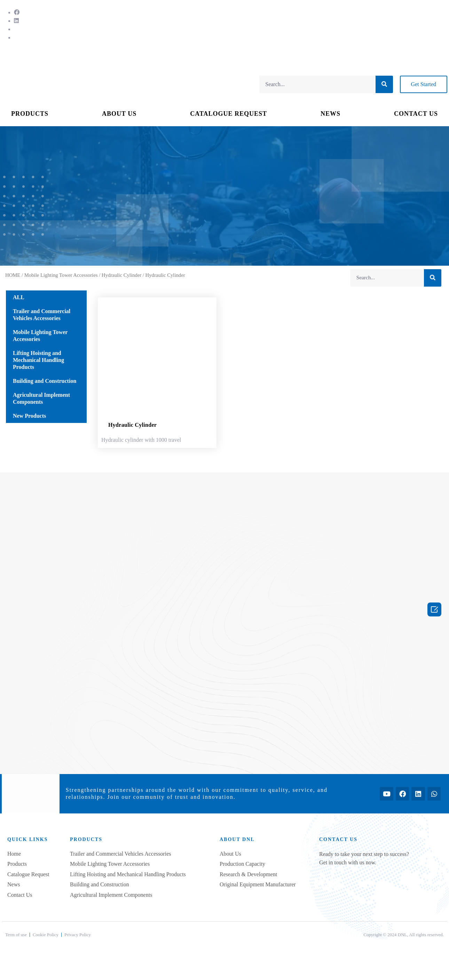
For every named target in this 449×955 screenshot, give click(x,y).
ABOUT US (119, 113)
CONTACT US (416, 113)
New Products (29, 416)
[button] (423, 84)
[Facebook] (16, 12)
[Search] (384, 84)
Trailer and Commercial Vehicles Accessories (41, 314)
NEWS (330, 113)
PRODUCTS (29, 113)
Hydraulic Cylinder (121, 275)
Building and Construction (44, 381)
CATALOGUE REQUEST (228, 113)
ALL (18, 297)
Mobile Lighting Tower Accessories (61, 275)
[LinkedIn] (16, 21)
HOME (12, 275)
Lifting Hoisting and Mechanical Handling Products (38, 360)
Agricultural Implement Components (41, 398)
